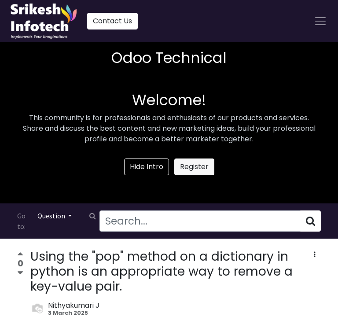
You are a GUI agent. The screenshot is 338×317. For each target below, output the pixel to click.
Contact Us (112, 21)
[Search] (310, 221)
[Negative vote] (20, 273)
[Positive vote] (20, 255)
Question (51, 215)
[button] (314, 255)
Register (194, 167)
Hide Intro (146, 167)
